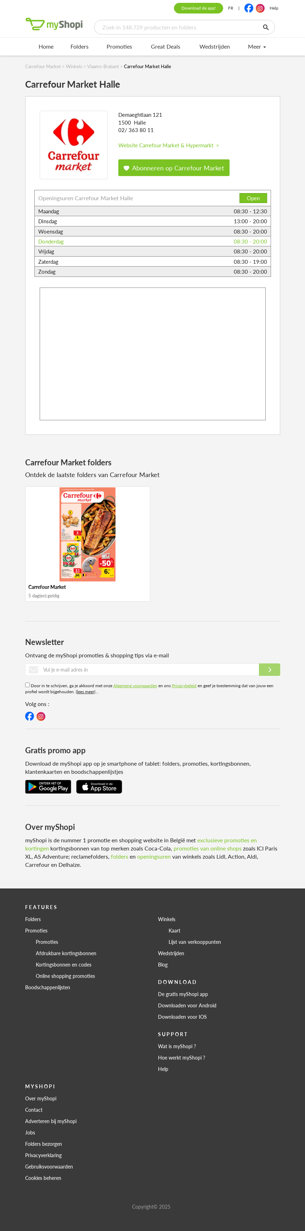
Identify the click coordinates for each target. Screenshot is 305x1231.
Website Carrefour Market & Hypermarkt (168, 145)
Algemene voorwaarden (135, 686)
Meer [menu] (257, 46)
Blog (163, 964)
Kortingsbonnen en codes (63, 964)
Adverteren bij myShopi (51, 1121)
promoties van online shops (208, 848)
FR (230, 8)
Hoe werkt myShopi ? (181, 1057)
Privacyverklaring (43, 1155)
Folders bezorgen (43, 1143)
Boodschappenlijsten (47, 987)
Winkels (166, 919)
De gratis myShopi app (183, 993)
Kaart (174, 930)
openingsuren (154, 856)
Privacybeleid (184, 686)
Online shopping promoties (65, 975)
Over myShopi (40, 1098)
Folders (79, 46)
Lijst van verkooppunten (195, 941)
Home (46, 46)
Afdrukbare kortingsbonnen (66, 953)
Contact (34, 1109)
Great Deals (165, 46)
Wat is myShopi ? (177, 1046)
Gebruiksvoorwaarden (49, 1166)
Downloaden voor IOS (182, 1016)
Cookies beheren (43, 1177)
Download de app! (198, 8)
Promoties (119, 46)
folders (119, 856)
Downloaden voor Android (187, 1005)
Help (274, 8)
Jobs (30, 1132)
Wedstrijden (214, 46)
